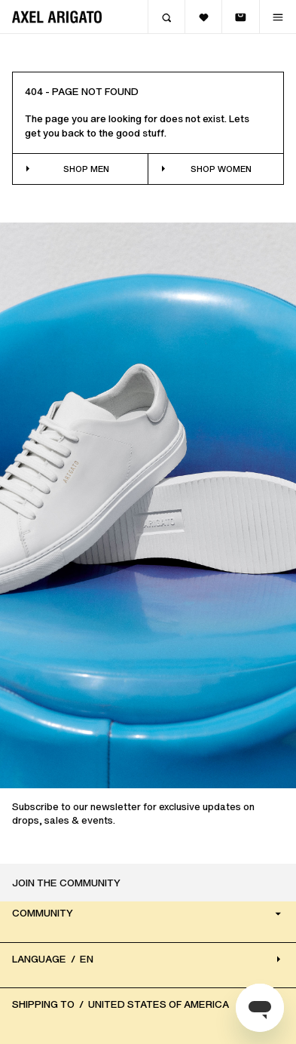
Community (148, 914)
